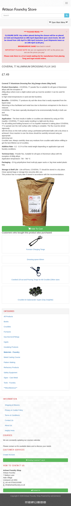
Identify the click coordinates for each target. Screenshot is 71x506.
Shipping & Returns (12, 405)
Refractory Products (11, 367)
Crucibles (7, 327)
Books (6, 322)
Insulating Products (11, 347)
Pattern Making (9, 362)
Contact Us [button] (35, 490)
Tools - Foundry (9, 383)
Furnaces (7, 332)
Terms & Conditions (12, 415)
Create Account (9, 455)
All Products (8, 316)
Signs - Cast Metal (11, 378)
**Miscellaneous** (10, 388)
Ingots (6, 342)
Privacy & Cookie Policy (14, 410)
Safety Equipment (10, 373)
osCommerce (56, 496)
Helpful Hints (9, 431)
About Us (8, 425)
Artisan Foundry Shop (32, 496)
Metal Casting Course (12, 357)
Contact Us (9, 420)
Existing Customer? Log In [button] (35, 460)
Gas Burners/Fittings (11, 337)
